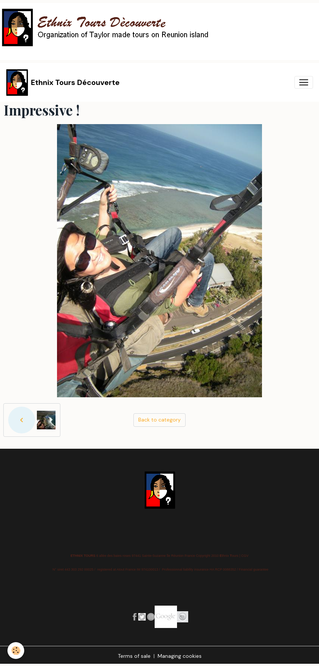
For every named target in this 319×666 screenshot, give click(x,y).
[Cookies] (15, 650)
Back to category (159, 419)
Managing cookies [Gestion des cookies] (180, 656)
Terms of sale (134, 656)
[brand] (63, 82)
